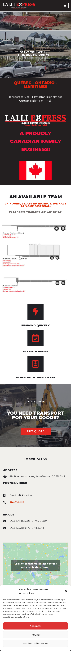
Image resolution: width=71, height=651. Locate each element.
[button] (66, 591)
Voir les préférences (35, 643)
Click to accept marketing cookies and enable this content (35, 565)
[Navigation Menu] (65, 5)
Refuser (35, 634)
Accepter (35, 625)
